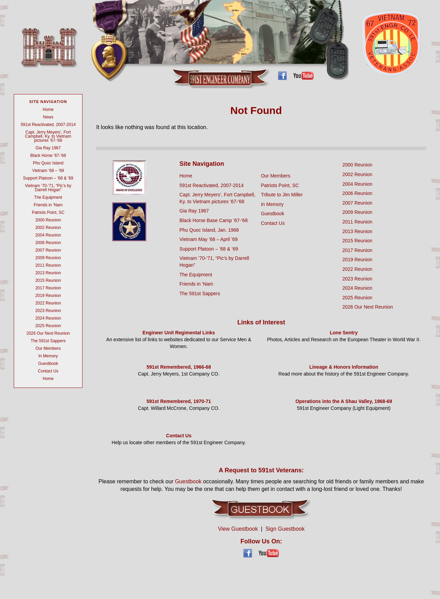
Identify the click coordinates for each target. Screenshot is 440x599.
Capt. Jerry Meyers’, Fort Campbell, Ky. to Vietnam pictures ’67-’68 (48, 136)
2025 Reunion (48, 325)
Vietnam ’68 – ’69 (48, 170)
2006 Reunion (48, 242)
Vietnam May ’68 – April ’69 (208, 239)
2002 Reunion (48, 227)
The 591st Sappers (48, 340)
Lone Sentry (344, 332)
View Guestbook (238, 529)
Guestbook (48, 363)
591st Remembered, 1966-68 (178, 367)
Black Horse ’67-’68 (48, 155)
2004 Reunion (48, 235)
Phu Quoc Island (48, 163)
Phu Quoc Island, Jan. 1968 (209, 230)
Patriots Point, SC (48, 212)
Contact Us (48, 371)
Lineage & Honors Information (343, 367)
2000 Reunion (48, 220)
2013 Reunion (48, 272)
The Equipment (48, 197)
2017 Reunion (48, 288)
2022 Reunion (48, 303)
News (48, 117)
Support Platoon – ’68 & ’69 (48, 178)
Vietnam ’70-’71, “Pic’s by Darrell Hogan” (48, 187)
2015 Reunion (48, 280)
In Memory (48, 356)
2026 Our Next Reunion (48, 333)
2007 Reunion (48, 250)
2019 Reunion (48, 295)
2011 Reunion (48, 265)
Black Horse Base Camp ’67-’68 (213, 220)
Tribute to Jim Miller (282, 194)
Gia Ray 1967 (47, 148)
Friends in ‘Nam (48, 205)
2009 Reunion (48, 257)
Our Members (47, 348)
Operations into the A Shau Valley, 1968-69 (343, 401)
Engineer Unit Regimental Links (179, 332)
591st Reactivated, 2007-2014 (48, 124)
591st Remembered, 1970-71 (178, 401)
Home (48, 109)
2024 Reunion (48, 318)
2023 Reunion (48, 310)
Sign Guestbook (285, 529)
